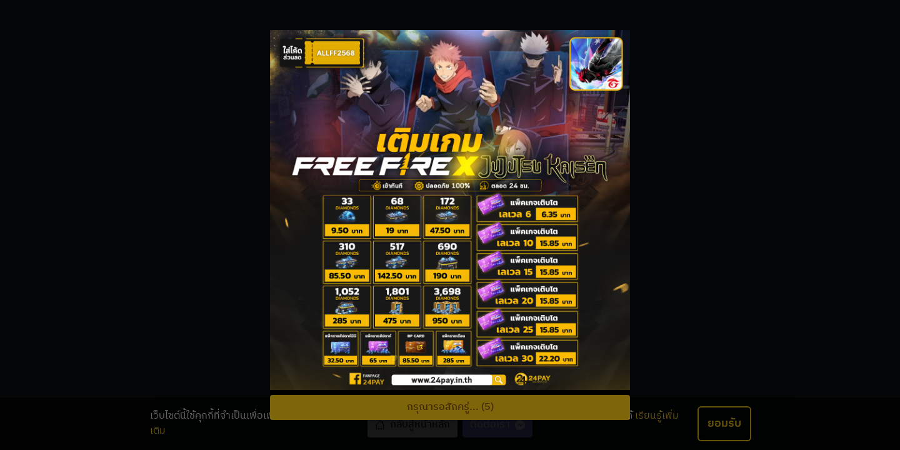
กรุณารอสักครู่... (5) (450, 407)
